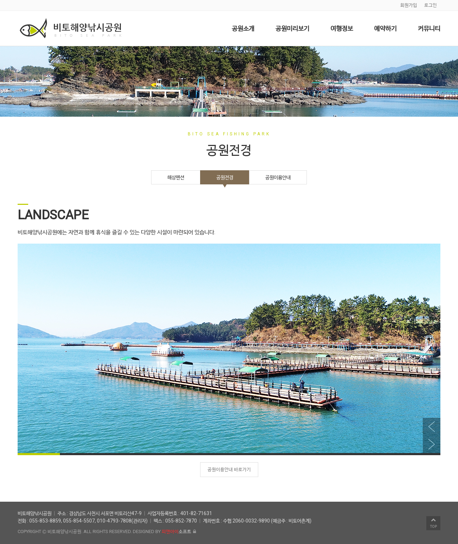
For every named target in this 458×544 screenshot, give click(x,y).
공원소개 (243, 28)
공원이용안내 (278, 177)
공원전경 (224, 177)
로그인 (430, 5)
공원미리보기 (292, 28)
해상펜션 (175, 177)
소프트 (176, 531)
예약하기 (385, 28)
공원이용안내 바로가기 (229, 469)
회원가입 (408, 5)
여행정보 (341, 28)
